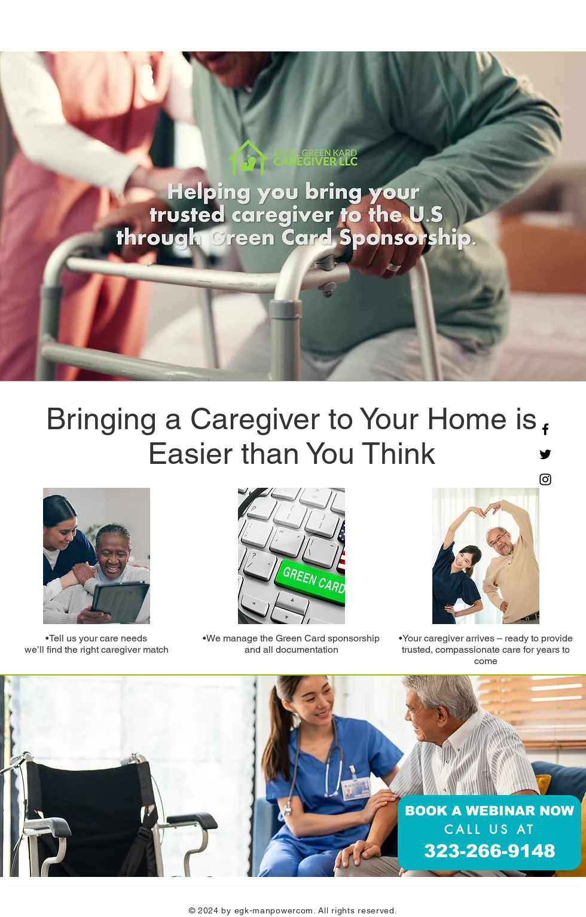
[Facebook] (545, 429)
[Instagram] (545, 479)
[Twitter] (545, 454)
